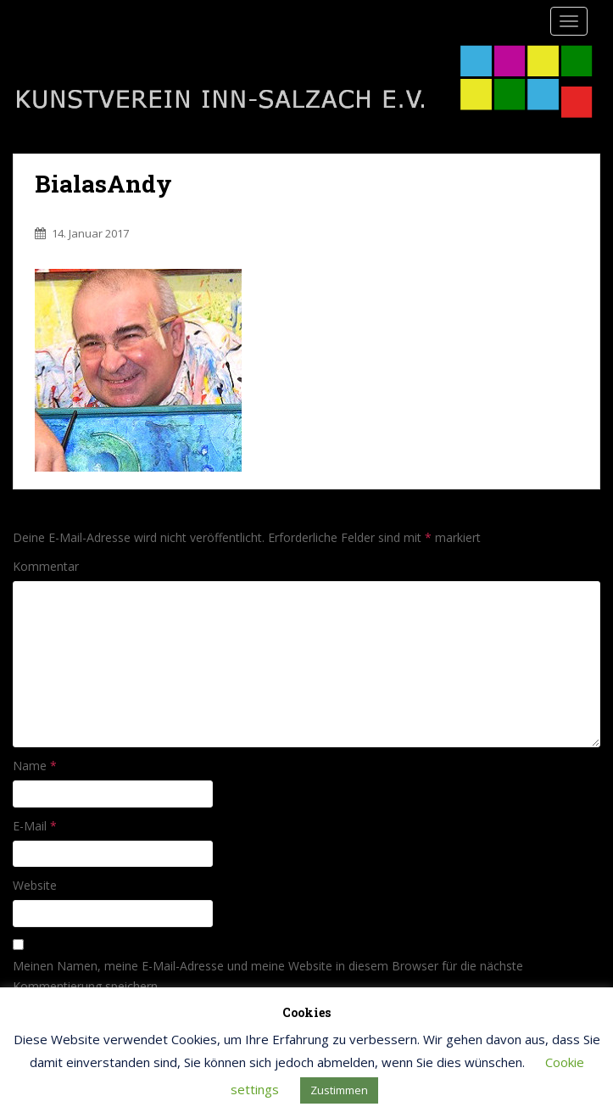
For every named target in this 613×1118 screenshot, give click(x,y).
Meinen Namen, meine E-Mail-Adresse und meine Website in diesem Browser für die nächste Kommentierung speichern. (268, 976)
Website (35, 885)
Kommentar (46, 566)
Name (35, 765)
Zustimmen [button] (339, 1090)
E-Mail (35, 826)
